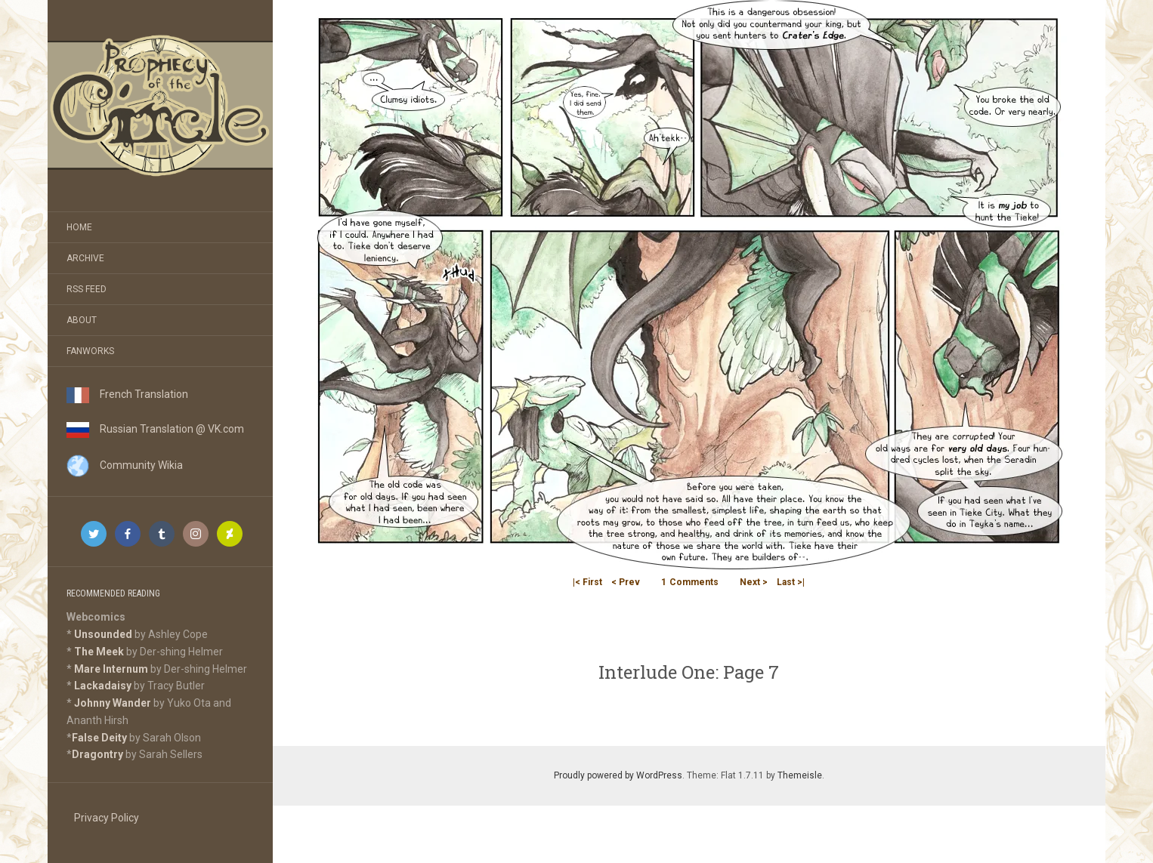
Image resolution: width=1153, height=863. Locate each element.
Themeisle (799, 775)
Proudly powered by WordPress (618, 775)
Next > (754, 582)
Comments (690, 582)
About (81, 320)
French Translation (127, 394)
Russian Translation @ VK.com (155, 429)
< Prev (625, 582)
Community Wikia (124, 465)
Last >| (791, 582)
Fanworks (90, 351)
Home (79, 227)
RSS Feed (86, 289)
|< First (587, 582)
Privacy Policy (106, 818)
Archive (85, 258)
